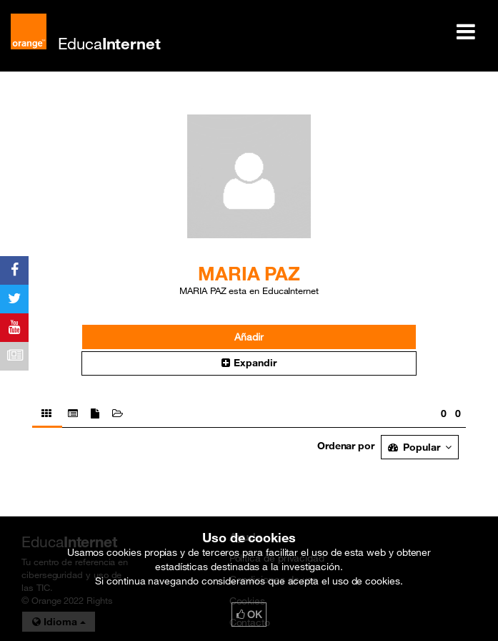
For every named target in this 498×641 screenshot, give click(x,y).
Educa (109, 43)
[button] (249, 363)
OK (249, 614)
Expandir (248, 362)
